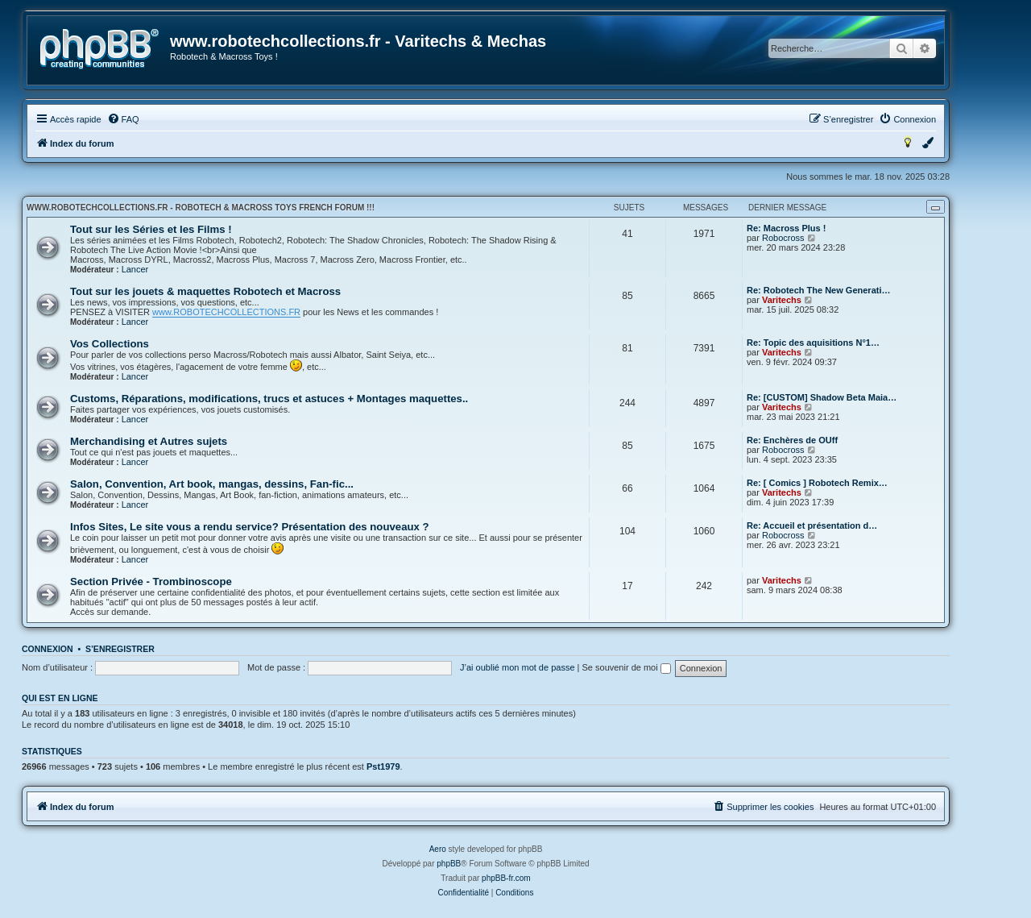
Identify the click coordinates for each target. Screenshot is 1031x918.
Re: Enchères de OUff (792, 440)
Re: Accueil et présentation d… (812, 525)
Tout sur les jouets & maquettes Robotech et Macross (205, 291)
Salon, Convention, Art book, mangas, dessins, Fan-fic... (212, 484)
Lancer (135, 269)
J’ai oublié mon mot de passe (517, 667)
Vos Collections (109, 344)
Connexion (47, 649)
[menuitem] (123, 119)
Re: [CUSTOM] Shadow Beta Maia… (821, 397)
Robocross (783, 238)
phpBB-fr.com (506, 878)
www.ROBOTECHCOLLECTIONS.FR (226, 312)
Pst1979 (383, 766)
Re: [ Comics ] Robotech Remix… (817, 483)
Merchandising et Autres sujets (148, 441)
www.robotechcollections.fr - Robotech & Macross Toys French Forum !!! (201, 207)
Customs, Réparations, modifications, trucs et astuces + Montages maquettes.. (269, 399)
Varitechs (781, 300)
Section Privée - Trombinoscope (151, 581)
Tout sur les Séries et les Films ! (151, 229)
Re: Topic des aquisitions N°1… (813, 342)
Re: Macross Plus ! (786, 228)
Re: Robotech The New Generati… (818, 290)
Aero (437, 849)
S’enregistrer (120, 649)
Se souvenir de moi (626, 667)
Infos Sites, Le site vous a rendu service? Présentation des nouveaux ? (249, 527)
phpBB (449, 863)
